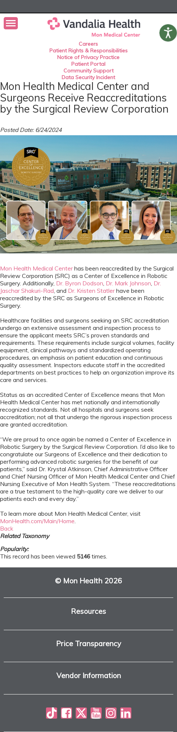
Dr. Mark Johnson (128, 283)
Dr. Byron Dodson (79, 283)
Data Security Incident (88, 77)
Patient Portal (88, 64)
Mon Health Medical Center (36, 268)
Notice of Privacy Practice (88, 57)
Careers (88, 44)
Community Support (88, 70)
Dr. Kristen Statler (91, 290)
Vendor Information (88, 675)
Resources (88, 611)
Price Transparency (88, 643)
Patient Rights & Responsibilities (88, 50)
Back (6, 528)
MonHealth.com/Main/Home (37, 521)
